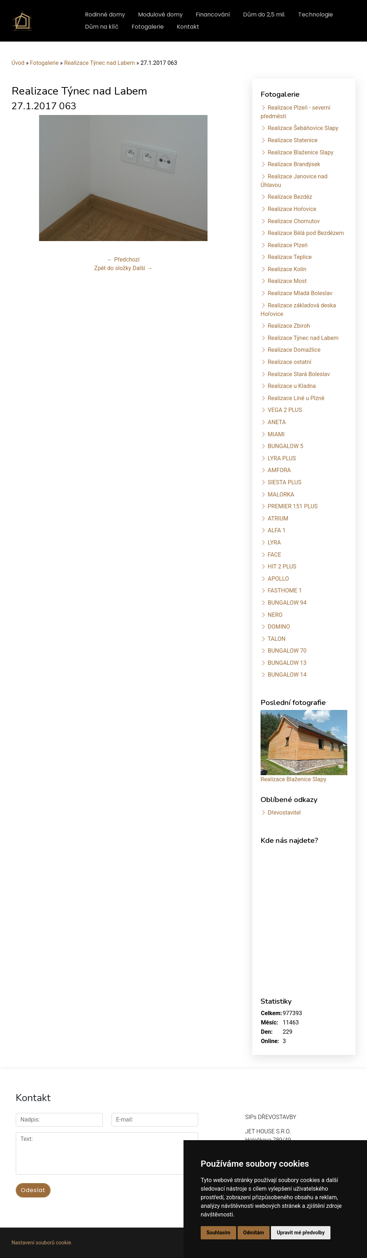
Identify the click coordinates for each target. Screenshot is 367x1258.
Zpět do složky (112, 268)
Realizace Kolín (287, 269)
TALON (277, 638)
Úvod (17, 62)
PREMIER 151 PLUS (293, 506)
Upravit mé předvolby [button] (300, 1232)
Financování (213, 14)
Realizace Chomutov (294, 221)
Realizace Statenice (293, 140)
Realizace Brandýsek (294, 164)
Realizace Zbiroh (289, 325)
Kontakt (188, 27)
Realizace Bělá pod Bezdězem (306, 233)
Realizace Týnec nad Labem (99, 62)
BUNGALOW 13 (287, 662)
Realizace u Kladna (292, 386)
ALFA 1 (277, 530)
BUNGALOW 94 (287, 602)
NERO (275, 614)
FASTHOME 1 (285, 590)
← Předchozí (123, 259)
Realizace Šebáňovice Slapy (303, 128)
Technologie (315, 14)
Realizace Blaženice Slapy (300, 152)
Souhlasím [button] (218, 1232)
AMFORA (279, 470)
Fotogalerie (148, 27)
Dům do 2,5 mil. (264, 14)
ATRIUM (278, 518)
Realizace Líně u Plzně (296, 398)
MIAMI (276, 434)
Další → (142, 268)
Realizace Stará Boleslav (299, 374)
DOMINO (279, 626)
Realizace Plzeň (288, 245)
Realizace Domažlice (294, 349)
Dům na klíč (102, 27)
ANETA (277, 422)
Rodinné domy (105, 14)
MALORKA (281, 494)
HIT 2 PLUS (282, 566)
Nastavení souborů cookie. (41, 1243)
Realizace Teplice (290, 257)
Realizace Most (287, 281)
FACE (274, 554)
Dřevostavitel (284, 812)
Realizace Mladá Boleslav (300, 293)
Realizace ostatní (289, 362)
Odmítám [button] (253, 1232)
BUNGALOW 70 (287, 650)
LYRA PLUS (282, 458)
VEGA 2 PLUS (285, 410)
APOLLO (278, 578)
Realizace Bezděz (290, 196)
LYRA (274, 542)
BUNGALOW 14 (287, 674)
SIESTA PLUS (284, 482)
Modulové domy (160, 14)
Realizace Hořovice (292, 209)
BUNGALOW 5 (285, 446)
